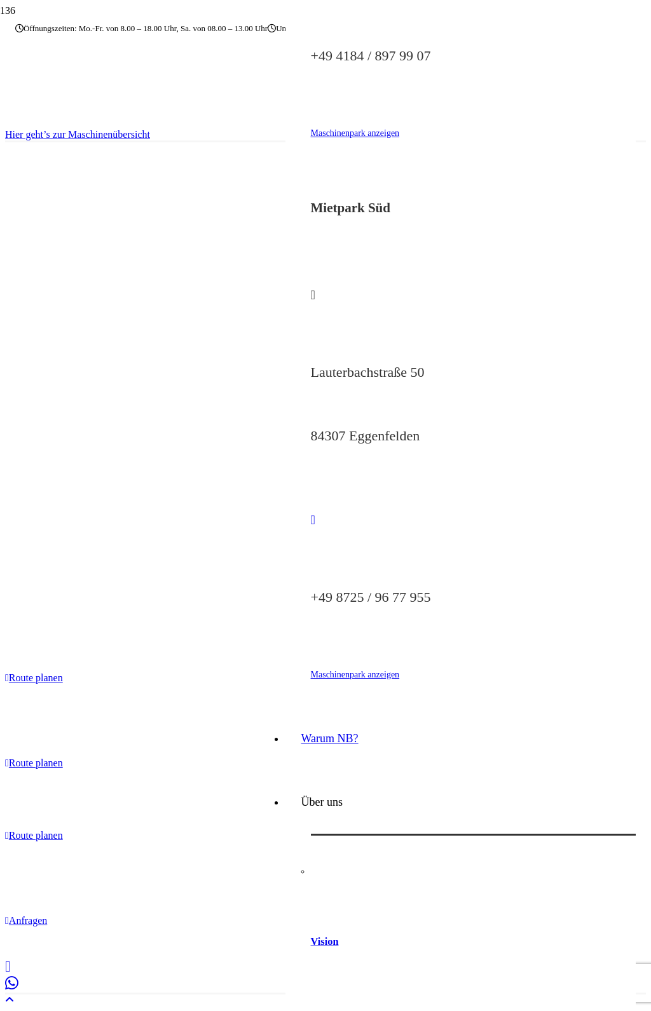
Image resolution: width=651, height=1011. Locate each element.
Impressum (59, 942)
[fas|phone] (473, 520)
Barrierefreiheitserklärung (238, 942)
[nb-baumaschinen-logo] (73, 114)
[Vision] (473, 867)
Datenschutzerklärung (133, 942)
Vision (325, 941)
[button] (9, 999)
